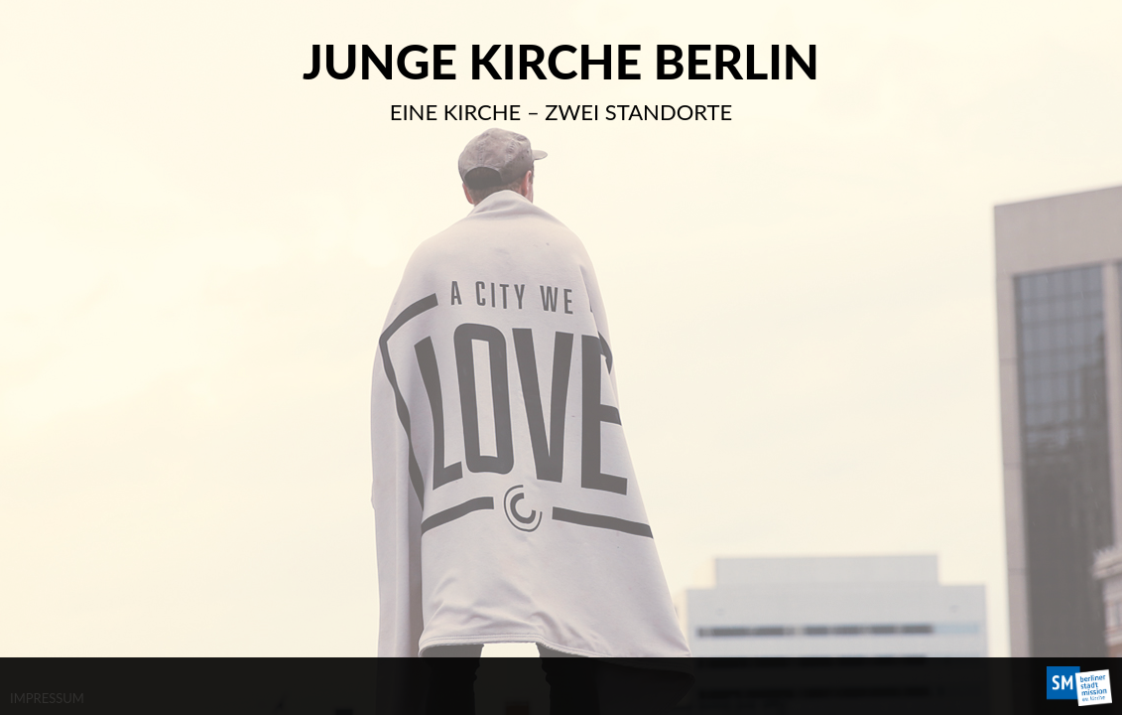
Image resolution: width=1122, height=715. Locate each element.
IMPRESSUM (47, 698)
